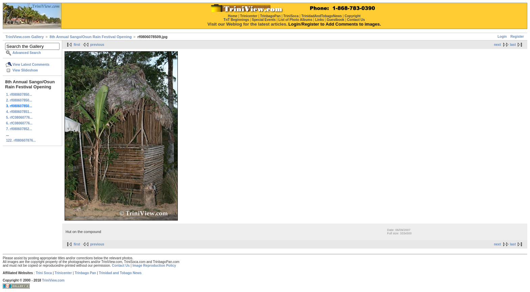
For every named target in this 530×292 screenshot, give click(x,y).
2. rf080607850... (19, 100)
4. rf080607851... (19, 112)
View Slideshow (25, 70)
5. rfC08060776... (19, 117)
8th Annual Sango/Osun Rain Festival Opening (91, 37)
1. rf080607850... (19, 94)
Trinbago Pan (85, 273)
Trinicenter (63, 273)
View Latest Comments (31, 64)
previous (97, 45)
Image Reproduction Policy (154, 265)
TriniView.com (53, 280)
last (513, 45)
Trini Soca (44, 273)
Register (517, 36)
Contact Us (121, 265)
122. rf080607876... (21, 140)
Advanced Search (27, 53)
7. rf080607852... (19, 129)
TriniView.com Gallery (24, 37)
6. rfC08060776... (19, 123)
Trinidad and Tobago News (120, 273)
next (497, 45)
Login (502, 36)
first (77, 45)
